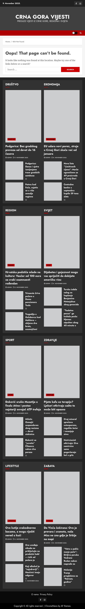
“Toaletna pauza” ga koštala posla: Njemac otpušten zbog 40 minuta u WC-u (71, 319)
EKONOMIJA (51, 139)
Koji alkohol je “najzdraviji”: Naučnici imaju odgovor (32, 571)
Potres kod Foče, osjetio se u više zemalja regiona (31, 190)
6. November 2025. (22, 539)
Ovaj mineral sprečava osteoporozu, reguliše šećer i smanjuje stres (71, 427)
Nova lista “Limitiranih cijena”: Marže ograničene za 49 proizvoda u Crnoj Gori (71, 171)
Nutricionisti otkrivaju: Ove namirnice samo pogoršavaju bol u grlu (71, 448)
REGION (11, 265)
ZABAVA (49, 521)
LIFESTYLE (11, 521)
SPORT (10, 395)
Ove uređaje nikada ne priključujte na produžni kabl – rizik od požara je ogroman (32, 554)
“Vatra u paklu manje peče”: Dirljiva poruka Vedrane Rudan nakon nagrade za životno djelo (71, 557)
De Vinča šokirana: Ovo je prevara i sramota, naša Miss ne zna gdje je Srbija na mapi (60, 533)
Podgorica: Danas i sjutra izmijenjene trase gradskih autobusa (32, 169)
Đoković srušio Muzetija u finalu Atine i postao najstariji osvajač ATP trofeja (23, 405)
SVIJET (49, 265)
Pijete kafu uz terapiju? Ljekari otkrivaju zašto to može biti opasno (59, 405)
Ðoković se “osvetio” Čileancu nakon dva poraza (30, 446)
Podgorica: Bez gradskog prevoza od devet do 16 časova (21, 150)
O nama (35, 594)
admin (9, 158)
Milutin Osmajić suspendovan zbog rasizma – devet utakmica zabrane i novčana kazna (32, 430)
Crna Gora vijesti (43, 17)
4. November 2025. (32, 581)
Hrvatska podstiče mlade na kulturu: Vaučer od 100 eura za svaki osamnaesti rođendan (23, 277)
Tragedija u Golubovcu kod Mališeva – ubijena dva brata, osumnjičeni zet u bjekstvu (33, 323)
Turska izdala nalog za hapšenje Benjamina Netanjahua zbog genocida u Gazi (71, 298)
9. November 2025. (21, 158)
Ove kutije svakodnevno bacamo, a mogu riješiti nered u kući (20, 531)
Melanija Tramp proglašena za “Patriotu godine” (71, 575)
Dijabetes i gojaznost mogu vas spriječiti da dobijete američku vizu (61, 276)
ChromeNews (51, 606)
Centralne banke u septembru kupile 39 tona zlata (71, 190)
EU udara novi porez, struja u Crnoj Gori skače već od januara (61, 150)
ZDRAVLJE (50, 395)
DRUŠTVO (11, 139)
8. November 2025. (60, 158)
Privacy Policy (46, 594)
